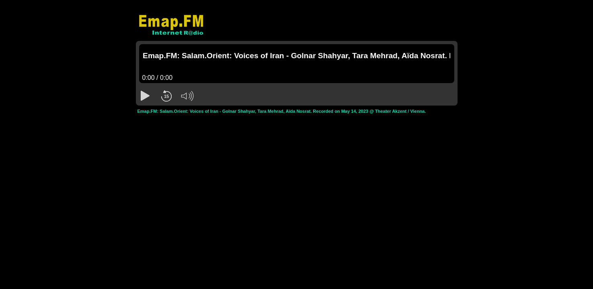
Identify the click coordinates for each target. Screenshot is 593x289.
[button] (145, 96)
